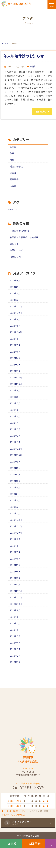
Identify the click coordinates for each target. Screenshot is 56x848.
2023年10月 (16, 312)
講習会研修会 (16, 166)
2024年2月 (15, 299)
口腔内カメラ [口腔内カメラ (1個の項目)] (13, 209)
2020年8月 (15, 468)
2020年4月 (15, 493)
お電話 (12, 843)
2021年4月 (15, 422)
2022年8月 (15, 338)
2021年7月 (15, 403)
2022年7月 (15, 345)
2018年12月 (16, 591)
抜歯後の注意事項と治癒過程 (24, 237)
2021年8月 (15, 396)
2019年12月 (16, 519)
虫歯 (12, 159)
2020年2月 (15, 506)
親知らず (14, 243)
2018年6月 (15, 629)
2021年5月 (15, 416)
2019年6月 (15, 558)
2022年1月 (15, 371)
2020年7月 (15, 474)
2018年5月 (15, 636)
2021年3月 (15, 429)
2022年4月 (15, 358)
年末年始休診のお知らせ (23, 56)
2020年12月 (16, 448)
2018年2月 (15, 655)
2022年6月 (15, 351)
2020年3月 (15, 500)
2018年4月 (15, 642)
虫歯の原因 (15, 256)
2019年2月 (15, 578)
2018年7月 (15, 623)
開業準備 (14, 179)
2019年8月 (15, 545)
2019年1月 (15, 584)
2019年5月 (15, 565)
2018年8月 (15, 616)
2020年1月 (15, 513)
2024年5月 (15, 286)
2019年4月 (15, 571)
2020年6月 (15, 481)
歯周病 (13, 146)
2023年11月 (16, 306)
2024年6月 (15, 280)
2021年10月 (16, 384)
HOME (5, 43)
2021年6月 (15, 409)
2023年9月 (15, 319)
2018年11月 (16, 597)
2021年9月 (15, 390)
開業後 (13, 172)
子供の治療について (20, 230)
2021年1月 (15, 442)
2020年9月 (15, 461)
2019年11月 (16, 526)
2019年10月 (16, 532)
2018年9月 (15, 610)
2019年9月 (15, 539)
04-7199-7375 (28, 787)
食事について (16, 250)
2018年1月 (15, 662)
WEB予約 (35, 843)
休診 (12, 153)
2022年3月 (15, 364)
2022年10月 (16, 332)
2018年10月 (16, 603)
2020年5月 (15, 487)
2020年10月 (16, 455)
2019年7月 (15, 552)
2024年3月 (15, 293)
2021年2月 (15, 435)
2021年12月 (16, 377)
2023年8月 (15, 325)
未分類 (33, 66)
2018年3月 (15, 649)
